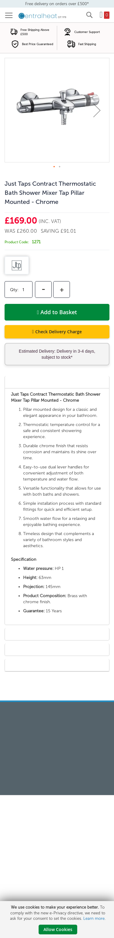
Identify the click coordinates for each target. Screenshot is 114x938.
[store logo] (42, 15)
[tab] (57, 382)
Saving (50, 231)
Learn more (94, 918)
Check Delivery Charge (58, 331)
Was (11, 231)
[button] (97, 110)
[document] (58, 919)
